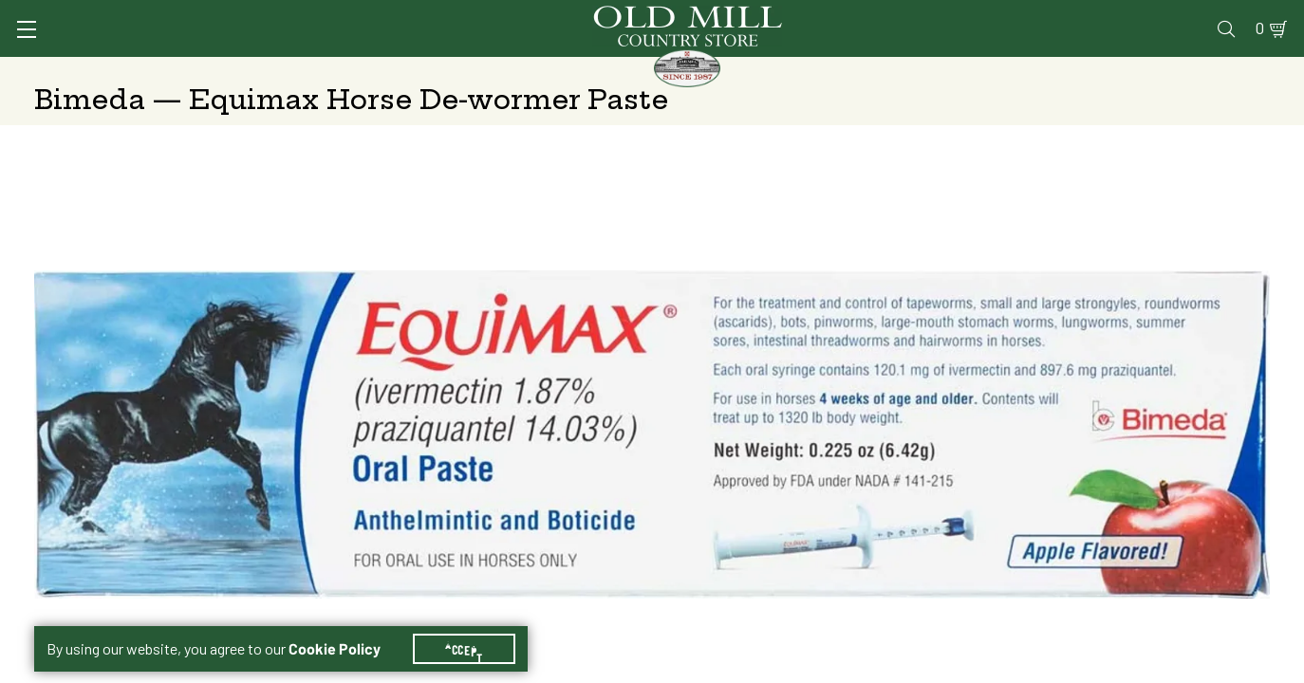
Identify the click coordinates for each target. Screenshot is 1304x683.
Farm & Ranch (1135, 71)
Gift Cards (1050, 16)
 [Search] (1247, 71)
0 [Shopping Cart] (1237, 16)
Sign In (272, 16)
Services (780, 16)
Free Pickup (1129, 333)
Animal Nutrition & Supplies (526, 71)
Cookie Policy (346, 626)
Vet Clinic (868, 16)
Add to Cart (1109, 483)
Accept (475, 626)
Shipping (888, 333)
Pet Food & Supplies (757, 71)
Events (1133, 16)
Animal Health (318, 71)
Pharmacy (958, 16)
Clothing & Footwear (959, 71)
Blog (1195, 16)
